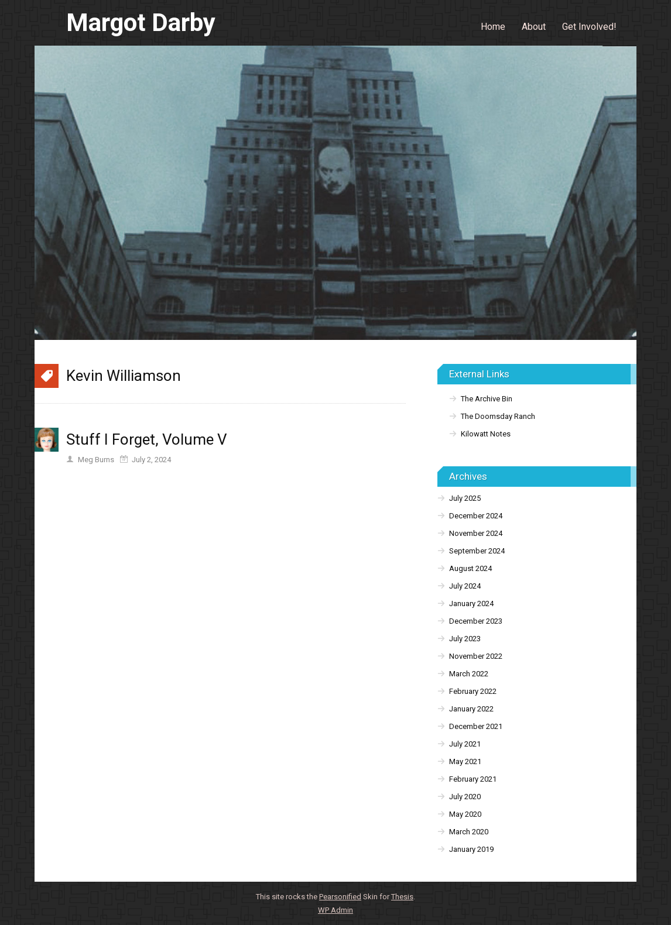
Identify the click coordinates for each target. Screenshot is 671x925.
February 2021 (473, 779)
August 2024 (470, 568)
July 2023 (465, 638)
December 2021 (475, 726)
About (534, 26)
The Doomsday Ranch (498, 416)
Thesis (402, 896)
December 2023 (475, 621)
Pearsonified (340, 896)
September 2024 (477, 550)
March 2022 (468, 673)
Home (493, 26)
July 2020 (465, 796)
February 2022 (473, 691)
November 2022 (475, 656)
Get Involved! (589, 26)
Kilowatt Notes (486, 433)
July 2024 (465, 586)
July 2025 (465, 498)
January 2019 (471, 849)
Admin (335, 910)
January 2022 (471, 708)
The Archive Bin (486, 398)
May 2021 (465, 761)
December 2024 (475, 515)
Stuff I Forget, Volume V (146, 439)
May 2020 (465, 814)
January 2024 (471, 603)
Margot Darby (140, 22)
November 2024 (475, 533)
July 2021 (465, 744)
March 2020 (468, 831)
